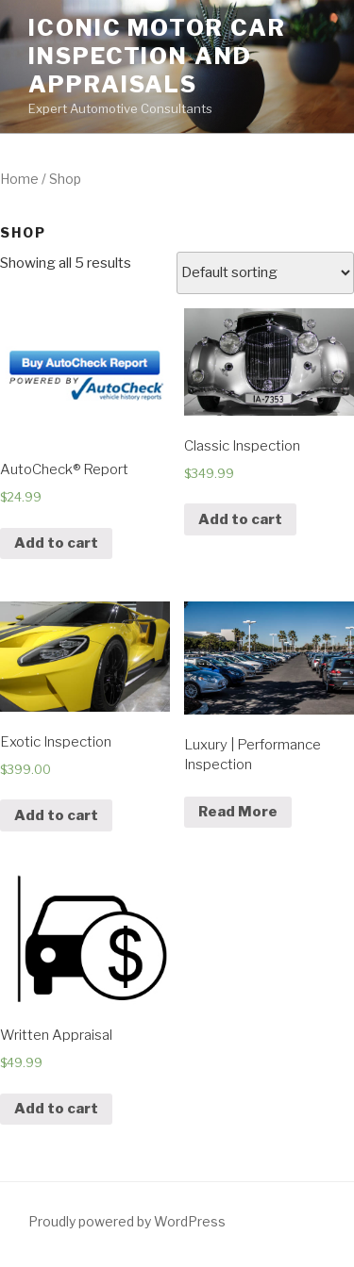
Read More (238, 811)
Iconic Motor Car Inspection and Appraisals (157, 56)
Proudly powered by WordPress (127, 1221)
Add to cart (56, 543)
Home (19, 179)
